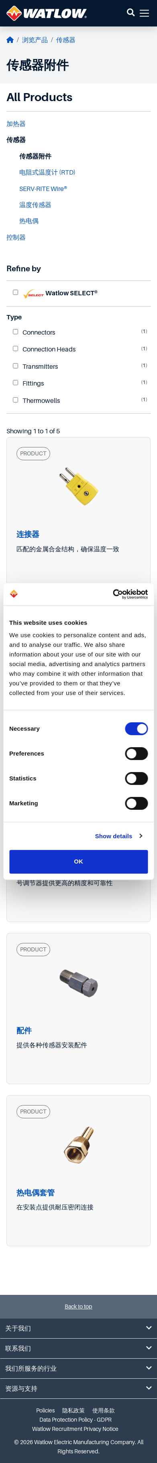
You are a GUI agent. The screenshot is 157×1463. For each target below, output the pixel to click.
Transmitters (35, 366)
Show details (114, 836)
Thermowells (36, 400)
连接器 (27, 534)
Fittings (28, 383)
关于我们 (78, 1328)
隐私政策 (73, 1410)
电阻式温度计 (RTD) (47, 172)
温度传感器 (35, 205)
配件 (24, 1030)
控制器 (16, 237)
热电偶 (29, 221)
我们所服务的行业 (78, 1368)
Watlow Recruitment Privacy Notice (75, 1429)
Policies (45, 1410)
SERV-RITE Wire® (43, 189)
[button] (130, 13)
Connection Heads (44, 349)
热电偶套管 (35, 1193)
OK (78, 861)
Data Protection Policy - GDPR (75, 1419)
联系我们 (78, 1348)
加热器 (16, 124)
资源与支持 (78, 1388)
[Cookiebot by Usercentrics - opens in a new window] (113, 594)
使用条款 (103, 1410)
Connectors (34, 332)
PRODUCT (33, 453)
